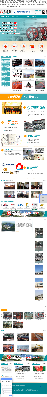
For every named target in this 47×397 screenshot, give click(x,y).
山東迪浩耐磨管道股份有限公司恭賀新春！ (21, 373)
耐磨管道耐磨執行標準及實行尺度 (38, 376)
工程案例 (2, 330)
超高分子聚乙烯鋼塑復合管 (6, 60)
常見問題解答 (3, 363)
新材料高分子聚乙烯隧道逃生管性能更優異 (39, 371)
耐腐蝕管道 (3, 80)
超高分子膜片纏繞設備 (39, 319)
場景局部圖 (39, 300)
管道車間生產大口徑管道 (18, 319)
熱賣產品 (15, 56)
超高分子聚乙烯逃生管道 (5, 65)
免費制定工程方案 (38, 10)
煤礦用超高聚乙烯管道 (40, 68)
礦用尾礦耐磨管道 (4, 72)
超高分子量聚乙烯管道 (17, 68)
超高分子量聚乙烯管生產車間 (18, 328)
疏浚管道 (3, 77)
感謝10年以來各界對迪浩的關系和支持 (7, 201)
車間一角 (39, 251)
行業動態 (15, 363)
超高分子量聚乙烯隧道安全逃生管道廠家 (39, 373)
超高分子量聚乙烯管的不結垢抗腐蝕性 (38, 378)
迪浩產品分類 (5, 56)
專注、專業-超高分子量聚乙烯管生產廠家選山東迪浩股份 (22, 371)
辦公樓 (39, 288)
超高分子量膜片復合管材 (5, 70)
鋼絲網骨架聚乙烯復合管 (5, 62)
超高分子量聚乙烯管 (5, 85)
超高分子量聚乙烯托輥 (28, 90)
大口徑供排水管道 (4, 75)
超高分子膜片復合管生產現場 (7, 328)
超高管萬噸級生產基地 (7, 319)
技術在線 (33, 363)
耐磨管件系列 (4, 82)
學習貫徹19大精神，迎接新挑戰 (20, 376)
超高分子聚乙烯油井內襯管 (6, 67)
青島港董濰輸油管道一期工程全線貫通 (20, 378)
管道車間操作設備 (28, 319)
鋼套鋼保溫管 (23, 385)
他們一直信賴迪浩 (4, 180)
